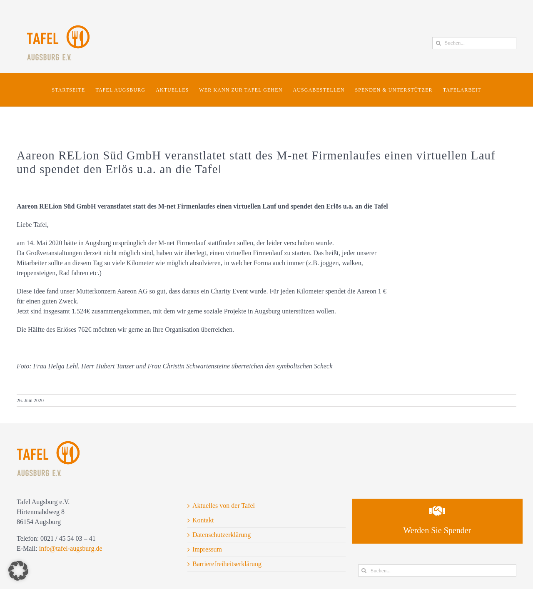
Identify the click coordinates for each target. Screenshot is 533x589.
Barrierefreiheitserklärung (227, 563)
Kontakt (203, 520)
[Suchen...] (474, 43)
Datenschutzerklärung (221, 534)
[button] (18, 570)
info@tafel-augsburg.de (70, 548)
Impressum (207, 549)
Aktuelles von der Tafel (223, 505)
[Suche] (438, 43)
